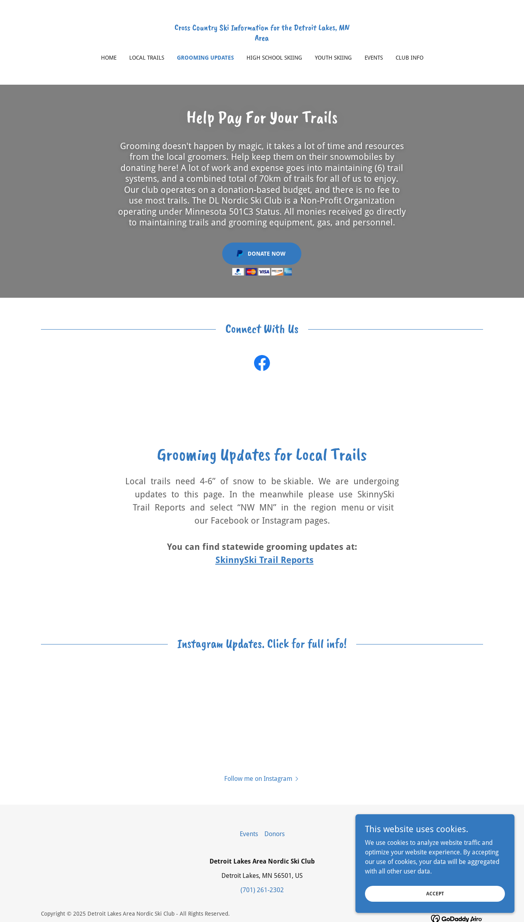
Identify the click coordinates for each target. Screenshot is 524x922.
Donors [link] (274, 834)
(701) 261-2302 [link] (262, 890)
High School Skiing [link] (274, 57)
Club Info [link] (409, 57)
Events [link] (374, 57)
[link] (262, 38)
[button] (262, 778)
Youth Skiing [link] (333, 57)
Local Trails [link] (146, 57)
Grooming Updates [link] (205, 57)
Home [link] (108, 57)
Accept (435, 893)
